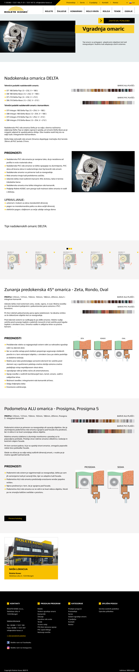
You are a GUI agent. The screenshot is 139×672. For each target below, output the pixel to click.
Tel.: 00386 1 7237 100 (15, 625)
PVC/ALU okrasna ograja (47, 627)
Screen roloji (42, 624)
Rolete (49, 11)
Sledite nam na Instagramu (19, 648)
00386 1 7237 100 (13, 3)
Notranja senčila (44, 632)
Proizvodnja (70, 3)
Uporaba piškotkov (106, 611)
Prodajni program (75, 609)
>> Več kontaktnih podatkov (16, 636)
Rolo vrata (92, 11)
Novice (115, 3)
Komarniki (76, 11)
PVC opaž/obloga (44, 630)
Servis (82, 3)
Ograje (129, 11)
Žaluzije (61, 11)
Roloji (106, 11)
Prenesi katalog (15, 518)
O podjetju (93, 3)
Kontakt (105, 3)
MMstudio (131, 670)
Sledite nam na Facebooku (19, 642)
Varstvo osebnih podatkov (109, 609)
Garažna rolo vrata (45, 619)
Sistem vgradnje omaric (47, 611)
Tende (117, 11)
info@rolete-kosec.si (44, 3)
